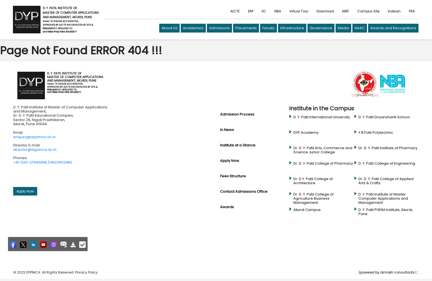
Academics (193, 28)
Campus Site (368, 11)
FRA (412, 11)
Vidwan (394, 11)
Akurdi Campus (307, 210)
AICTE (235, 11)
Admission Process (237, 114)
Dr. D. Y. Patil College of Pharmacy (323, 163)
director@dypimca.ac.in (34, 149)
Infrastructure (292, 28)
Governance (321, 28)
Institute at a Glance (237, 145)
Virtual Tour (298, 11)
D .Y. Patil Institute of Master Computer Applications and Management (383, 198)
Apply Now (25, 191)
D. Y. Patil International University (321, 117)
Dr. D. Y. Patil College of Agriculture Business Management (313, 198)
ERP (250, 11)
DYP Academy (305, 132)
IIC (264, 11)
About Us (169, 28)
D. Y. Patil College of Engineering (386, 163)
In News (227, 129)
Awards (227, 207)
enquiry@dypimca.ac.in (34, 137)
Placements (246, 28)
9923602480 (61, 162)
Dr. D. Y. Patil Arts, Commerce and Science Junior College (322, 150)
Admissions (219, 28)
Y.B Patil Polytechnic (375, 132)
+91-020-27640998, (30, 162)
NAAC (360, 28)
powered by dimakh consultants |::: (389, 272)
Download (325, 11)
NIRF (345, 11)
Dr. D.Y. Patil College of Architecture (313, 181)
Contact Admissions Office (244, 191)
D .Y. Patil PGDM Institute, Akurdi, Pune (385, 212)
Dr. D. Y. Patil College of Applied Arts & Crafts (386, 181)
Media (343, 28)
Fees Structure (233, 176)
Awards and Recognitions (393, 28)
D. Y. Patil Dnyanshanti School (384, 117)
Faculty (268, 28)
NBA (277, 11)
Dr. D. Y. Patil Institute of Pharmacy (387, 148)
